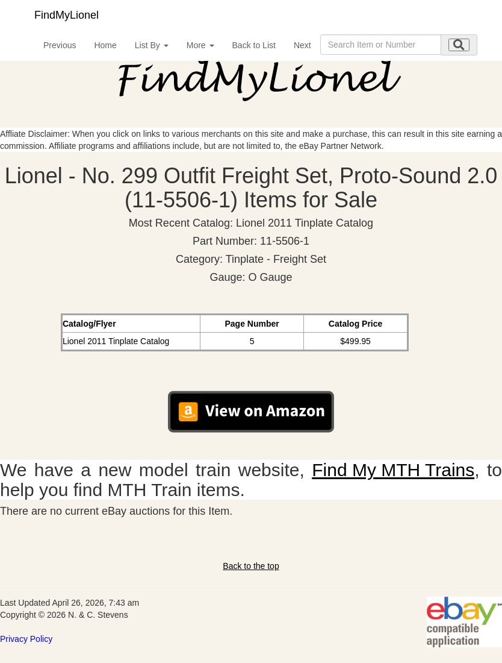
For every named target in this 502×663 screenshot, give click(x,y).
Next (302, 45)
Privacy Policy (26, 639)
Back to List (254, 45)
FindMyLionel (66, 15)
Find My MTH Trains (393, 470)
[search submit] (458, 45)
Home (105, 45)
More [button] (200, 45)
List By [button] (152, 45)
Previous (59, 45)
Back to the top (251, 566)
